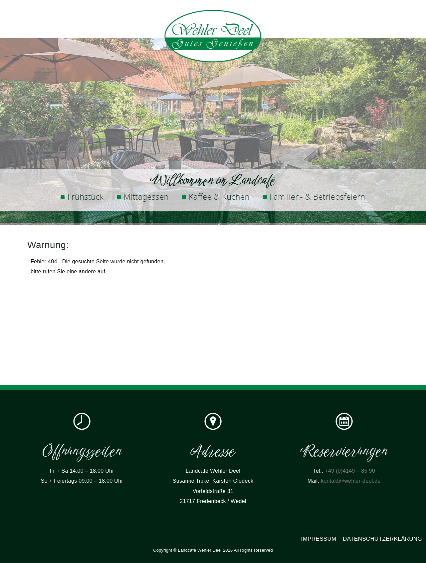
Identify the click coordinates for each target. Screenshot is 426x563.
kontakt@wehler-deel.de (351, 481)
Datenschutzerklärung (382, 539)
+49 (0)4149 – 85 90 (350, 471)
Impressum (318, 539)
